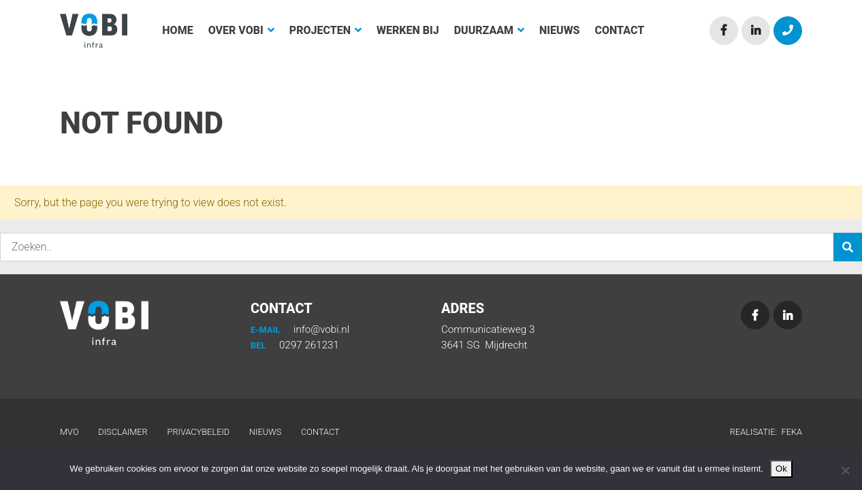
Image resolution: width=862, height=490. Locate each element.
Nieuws (559, 30)
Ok (781, 468)
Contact (620, 30)
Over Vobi (241, 30)
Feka (791, 432)
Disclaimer (122, 432)
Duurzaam (489, 30)
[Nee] (845, 470)
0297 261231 (295, 345)
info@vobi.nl (300, 329)
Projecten (325, 30)
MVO (69, 432)
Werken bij (408, 30)
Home (177, 30)
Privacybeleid (198, 432)
